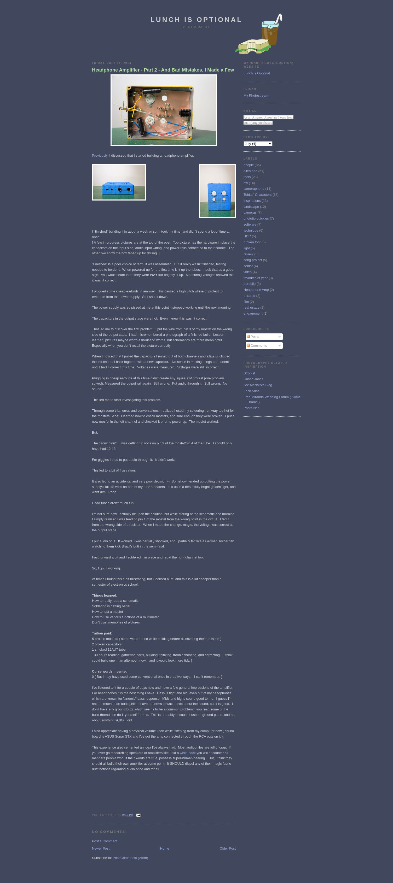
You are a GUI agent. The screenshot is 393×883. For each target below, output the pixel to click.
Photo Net (251, 408)
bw (246, 183)
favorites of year (256, 278)
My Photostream (256, 95)
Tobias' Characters (257, 195)
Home (164, 848)
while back (188, 753)
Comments (257, 346)
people (249, 165)
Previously (99, 155)
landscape (251, 207)
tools (247, 177)
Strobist (249, 373)
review (248, 254)
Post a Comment (104, 841)
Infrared (249, 296)
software (250, 224)
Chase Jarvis (253, 379)
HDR (247, 236)
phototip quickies (256, 218)
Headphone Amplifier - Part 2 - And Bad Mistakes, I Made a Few (163, 70)
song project (253, 260)
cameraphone (254, 189)
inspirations (252, 201)
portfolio (250, 284)
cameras (250, 212)
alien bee (250, 171)
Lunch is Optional (197, 19)
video (248, 272)
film (246, 302)
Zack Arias (251, 391)
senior (248, 266)
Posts (253, 337)
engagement (253, 313)
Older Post (228, 848)
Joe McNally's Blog (258, 385)
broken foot (252, 242)
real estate (251, 307)
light (247, 248)
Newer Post (100, 848)
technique (251, 230)
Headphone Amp (256, 290)
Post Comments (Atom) (130, 858)
